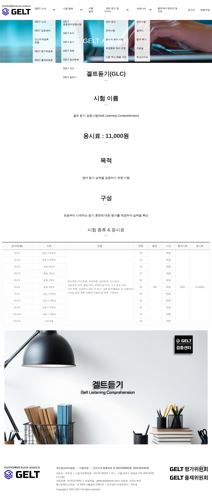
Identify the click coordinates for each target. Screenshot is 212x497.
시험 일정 (91, 10)
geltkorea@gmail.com (107, 481)
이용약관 (84, 468)
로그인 (191, 10)
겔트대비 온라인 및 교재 (168, 10)
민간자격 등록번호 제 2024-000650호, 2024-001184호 (121, 468)
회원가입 (205, 10)
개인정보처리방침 (65, 468)
